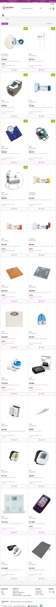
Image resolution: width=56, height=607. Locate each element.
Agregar (14, 70)
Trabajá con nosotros (17, 594)
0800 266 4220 (16, 591)
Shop (2, 592)
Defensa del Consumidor (6, 606)
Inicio (2, 591)
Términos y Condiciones (27, 601)
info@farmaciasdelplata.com (18, 592)
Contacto (3, 594)
